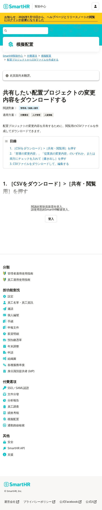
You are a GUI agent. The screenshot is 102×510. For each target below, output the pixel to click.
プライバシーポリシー (39, 502)
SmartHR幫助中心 (13, 55)
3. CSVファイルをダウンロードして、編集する (39, 164)
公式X (91, 502)
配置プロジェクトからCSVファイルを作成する (32, 59)
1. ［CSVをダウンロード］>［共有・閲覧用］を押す (43, 148)
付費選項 (32, 55)
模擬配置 (46, 55)
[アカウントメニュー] (95, 6)
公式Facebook (70, 502)
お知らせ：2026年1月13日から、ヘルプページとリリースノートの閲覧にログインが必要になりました (49, 18)
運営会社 (11, 502)
